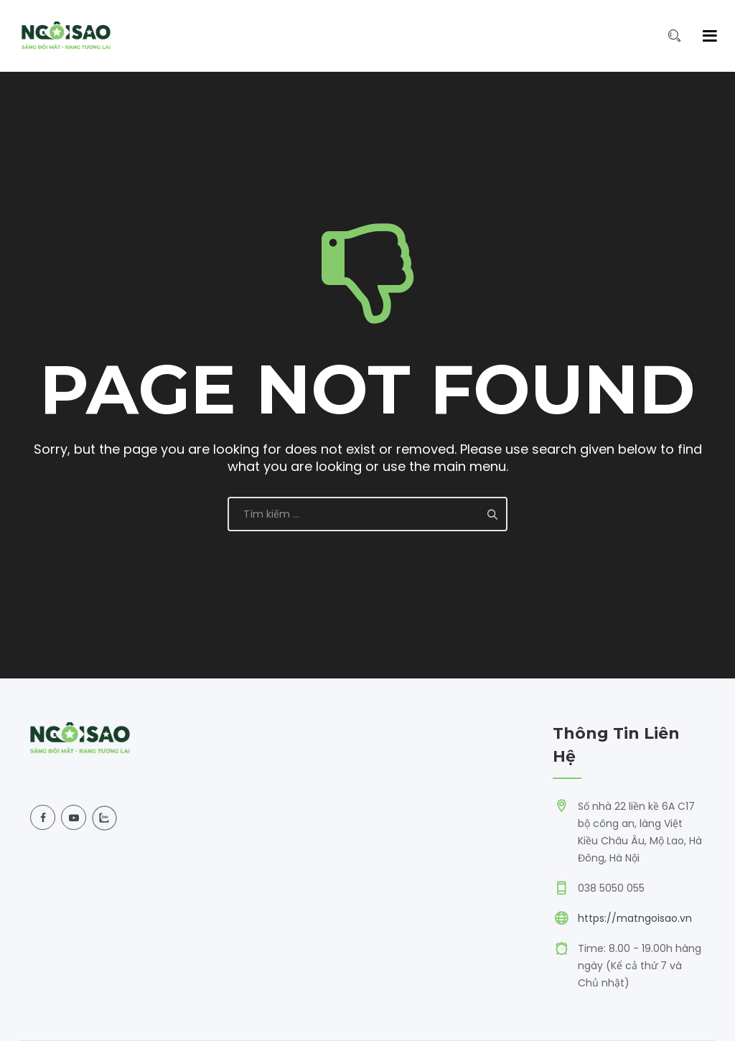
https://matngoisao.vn (635, 918)
